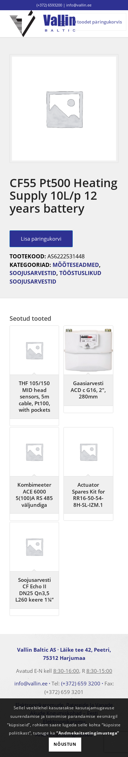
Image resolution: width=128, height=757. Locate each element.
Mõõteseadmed (76, 265)
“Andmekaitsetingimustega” (87, 733)
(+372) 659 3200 (80, 683)
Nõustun (65, 744)
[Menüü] (61, 23)
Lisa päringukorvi (41, 238)
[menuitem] (61, 23)
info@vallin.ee (30, 683)
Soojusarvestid (33, 273)
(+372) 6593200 (49, 4)
